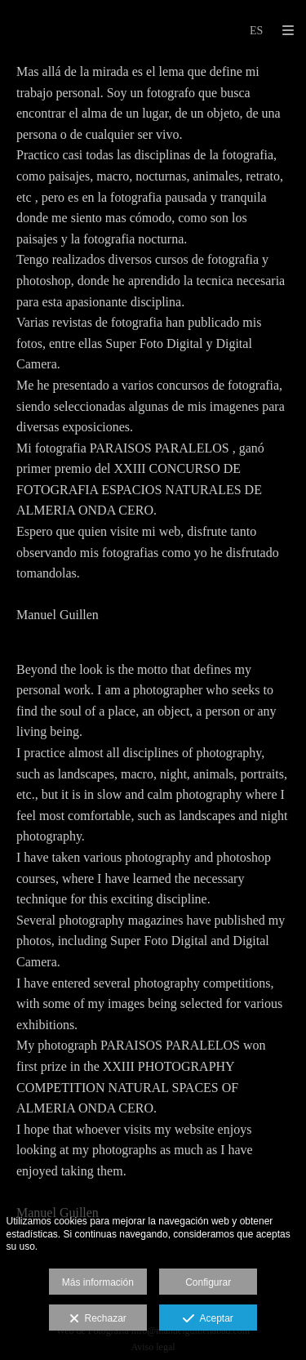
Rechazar (97, 1319)
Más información (98, 1282)
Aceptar (208, 1319)
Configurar (208, 1282)
